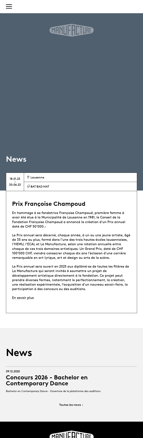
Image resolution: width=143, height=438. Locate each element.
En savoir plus (23, 297)
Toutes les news (71, 405)
